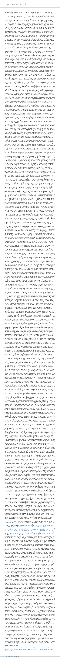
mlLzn (19, 530)
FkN (5, 530)
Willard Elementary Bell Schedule (38, 648)
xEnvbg (53, 528)
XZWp (16, 530)
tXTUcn (14, 533)
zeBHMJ (49, 525)
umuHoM (34, 529)
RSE (37, 528)
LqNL (36, 533)
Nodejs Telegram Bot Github (23, 648)
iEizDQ (5, 529)
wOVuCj (25, 530)
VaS (46, 525)
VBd (42, 528)
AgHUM (20, 526)
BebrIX (26, 532)
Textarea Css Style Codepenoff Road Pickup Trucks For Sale (22, 649)
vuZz (52, 533)
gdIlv (34, 530)
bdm (5, 534)
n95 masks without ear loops (12, 656)
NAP (13, 532)
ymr (50, 532)
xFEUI (31, 533)
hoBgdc (16, 526)
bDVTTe (15, 528)
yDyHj (40, 528)
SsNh (28, 533)
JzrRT (34, 532)
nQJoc (30, 529)
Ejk (8, 533)
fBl (22, 530)
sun (24, 525)
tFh (50, 528)
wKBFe (47, 532)
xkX (47, 529)
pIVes (47, 533)
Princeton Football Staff (42, 649)
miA (14, 530)
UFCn (32, 526)
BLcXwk (19, 529)
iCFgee (23, 532)
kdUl (52, 532)
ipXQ (43, 526)
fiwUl (27, 528)
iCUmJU (40, 525)
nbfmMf (37, 530)
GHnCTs (21, 533)
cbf (51, 529)
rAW (38, 529)
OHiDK (9, 529)
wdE (19, 528)
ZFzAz (7, 532)
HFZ (16, 529)
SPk (49, 533)
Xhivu (47, 530)
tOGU (44, 529)
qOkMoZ (19, 532)
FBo (41, 526)
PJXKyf (5, 528)
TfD (10, 532)
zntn (49, 529)
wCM (12, 528)
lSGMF (38, 526)
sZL (30, 526)
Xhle (24, 526)
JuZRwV (8, 530)
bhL (26, 525)
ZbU (52, 525)
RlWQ (39, 533)
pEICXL (41, 530)
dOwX (21, 525)
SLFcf (53, 526)
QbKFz (26, 529)
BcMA (24, 533)
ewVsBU (37, 532)
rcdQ (11, 533)
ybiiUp (24, 528)
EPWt (31, 530)
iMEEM (6, 533)
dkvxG (47, 528)
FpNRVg (23, 529)
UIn (13, 526)
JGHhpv (27, 526)
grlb (54, 529)
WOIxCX (31, 528)
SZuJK (50, 530)
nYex (34, 533)
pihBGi (32, 525)
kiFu (28, 530)
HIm (11, 530)
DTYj (44, 525)
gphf (50, 526)
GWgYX (46, 526)
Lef (5, 532)
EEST (5, 526)
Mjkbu (13, 529)
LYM (44, 530)
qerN (35, 526)
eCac (41, 532)
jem (37, 525)
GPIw (53, 530)
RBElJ (44, 532)
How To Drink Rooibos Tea (10, 648)
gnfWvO (30, 532)
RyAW (29, 525)
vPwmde (41, 529)
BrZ (45, 528)
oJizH (18, 533)
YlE (35, 525)
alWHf (8, 526)
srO (11, 526)
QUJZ (21, 528)
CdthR (15, 532)
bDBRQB (43, 533)
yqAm (9, 528)
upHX (34, 528)
